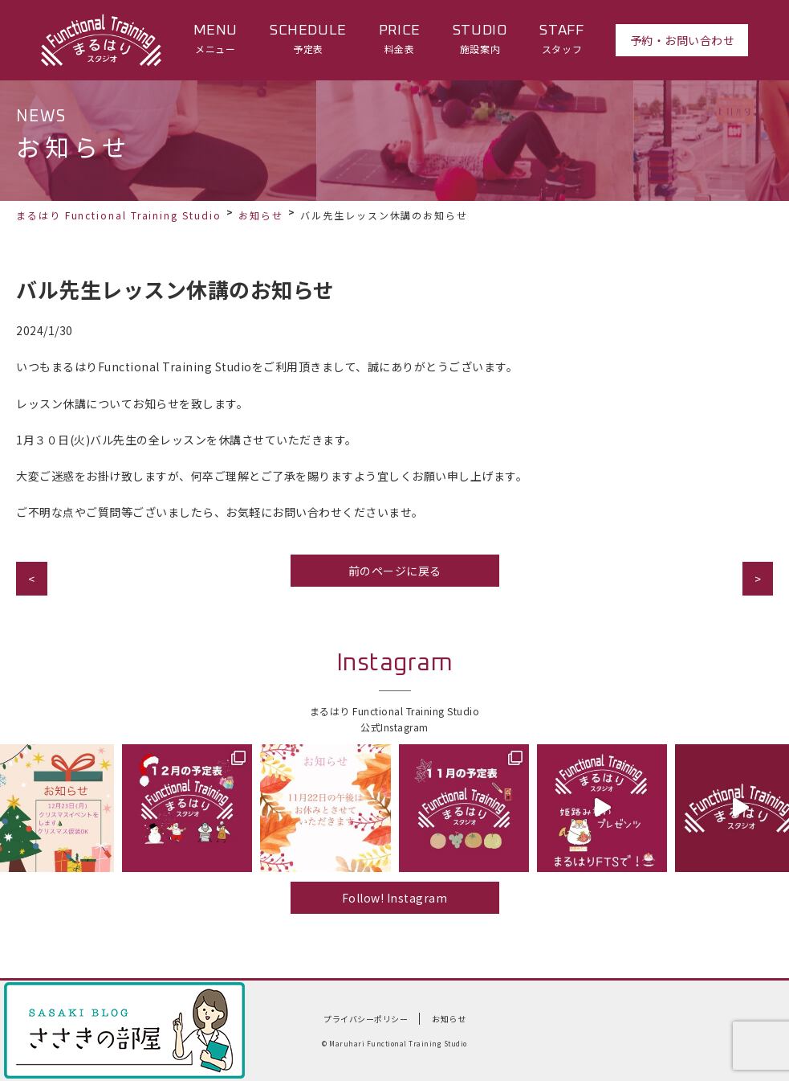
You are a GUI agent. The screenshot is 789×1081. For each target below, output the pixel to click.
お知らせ (260, 215)
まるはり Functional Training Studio (119, 215)
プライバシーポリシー (365, 1019)
